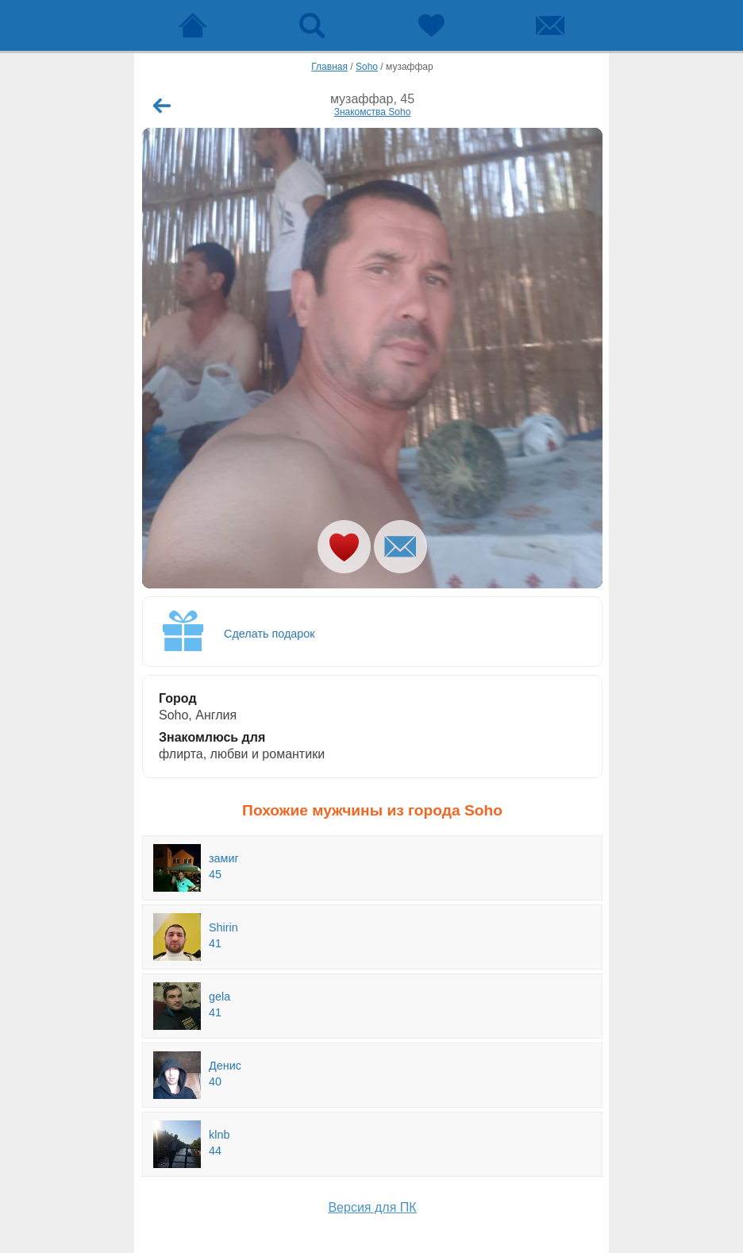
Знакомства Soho (372, 112)
